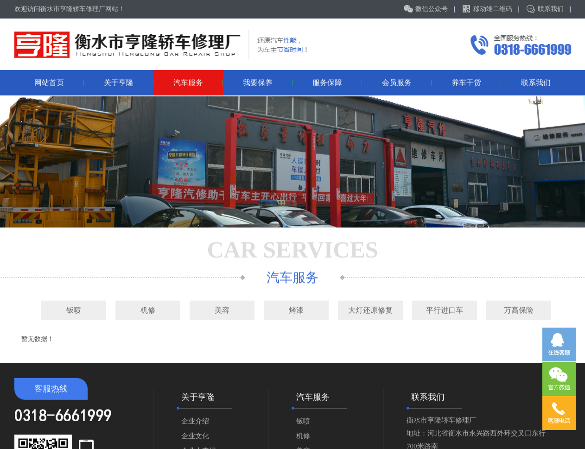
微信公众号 (431, 8)
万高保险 (519, 309)
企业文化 (195, 439)
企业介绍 (195, 424)
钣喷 (73, 309)
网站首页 (59, 82)
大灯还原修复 (370, 309)
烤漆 (296, 309)
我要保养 (268, 82)
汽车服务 (198, 82)
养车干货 (476, 82)
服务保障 (337, 82)
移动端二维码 (492, 8)
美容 (222, 309)
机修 (147, 309)
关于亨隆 (129, 82)
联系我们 (551, 8)
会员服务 (407, 82)
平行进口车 (444, 309)
